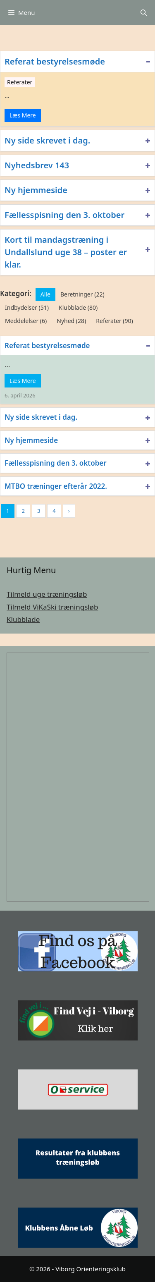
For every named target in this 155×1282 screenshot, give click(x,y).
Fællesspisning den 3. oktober (64, 214)
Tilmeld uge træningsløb (47, 594)
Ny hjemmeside (36, 190)
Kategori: (15, 293)
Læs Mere (23, 115)
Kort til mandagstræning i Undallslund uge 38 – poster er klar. (66, 252)
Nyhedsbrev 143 (37, 165)
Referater (19, 82)
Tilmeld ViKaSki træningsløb (52, 607)
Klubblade (23, 619)
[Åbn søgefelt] (143, 12)
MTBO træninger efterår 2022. (56, 486)
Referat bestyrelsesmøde (55, 61)
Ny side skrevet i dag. (47, 140)
